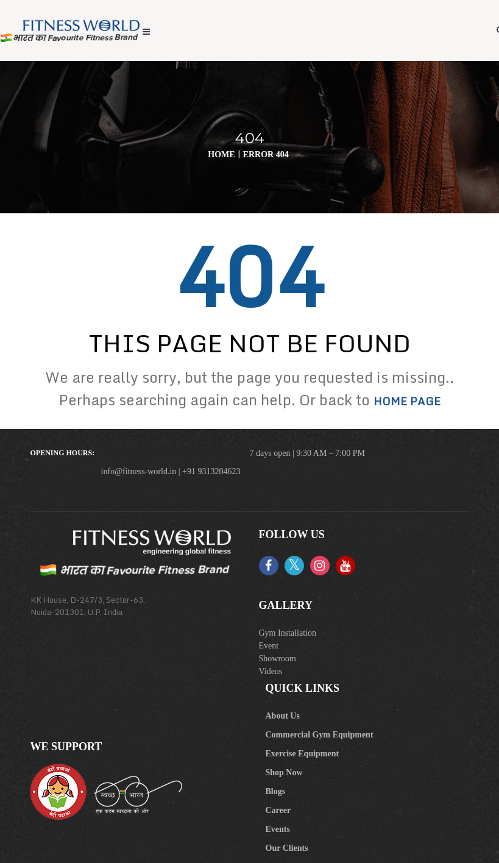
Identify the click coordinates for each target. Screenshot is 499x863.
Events (278, 829)
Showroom (277, 658)
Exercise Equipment (302, 753)
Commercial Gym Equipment (319, 734)
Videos (271, 671)
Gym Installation (288, 632)
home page (407, 401)
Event (269, 645)
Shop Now (284, 772)
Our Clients (287, 848)
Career (278, 810)
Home (221, 154)
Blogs (276, 791)
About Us (283, 715)
